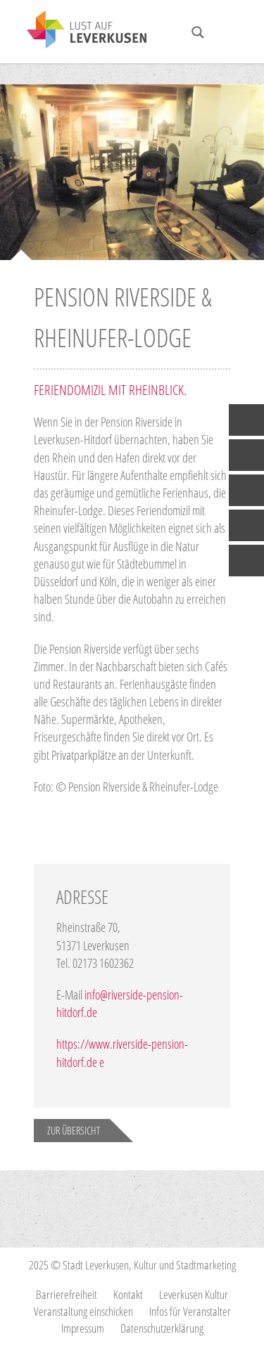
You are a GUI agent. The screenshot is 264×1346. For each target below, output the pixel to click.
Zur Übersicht (73, 1130)
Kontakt (128, 1294)
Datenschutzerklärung (161, 1328)
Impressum (82, 1328)
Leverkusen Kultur (193, 1294)
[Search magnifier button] (197, 32)
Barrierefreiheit (66, 1294)
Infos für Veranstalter (190, 1311)
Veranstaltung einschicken (83, 1311)
